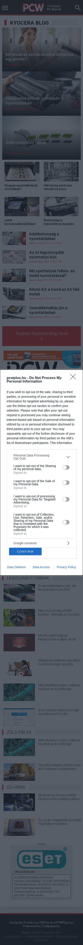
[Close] (74, 378)
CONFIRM (25, 551)
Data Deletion (16, 567)
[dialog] (41, 472)
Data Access (41, 567)
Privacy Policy (66, 567)
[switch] (65, 467)
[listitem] (41, 457)
